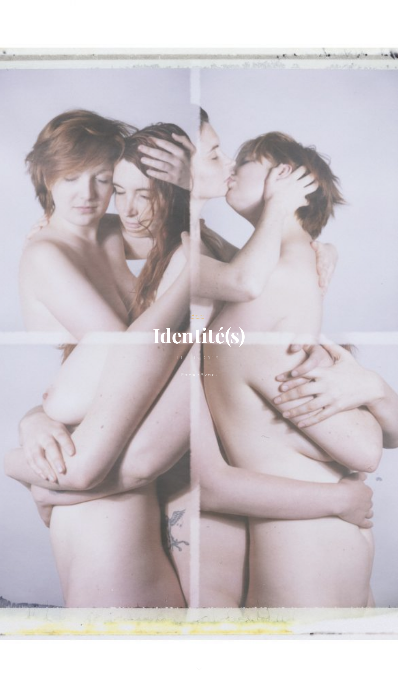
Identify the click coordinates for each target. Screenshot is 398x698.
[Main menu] (382, 12)
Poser (197, 315)
